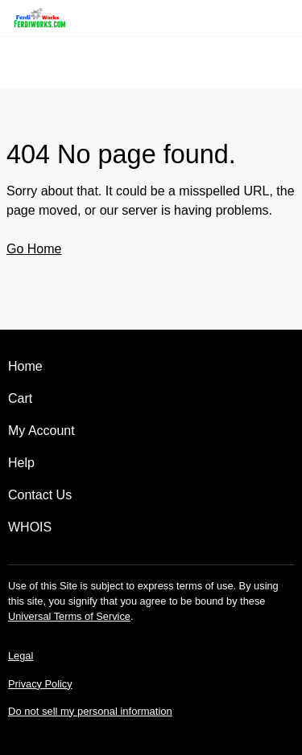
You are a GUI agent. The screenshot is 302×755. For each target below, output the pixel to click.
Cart (20, 398)
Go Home (33, 249)
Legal (20, 656)
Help (21, 463)
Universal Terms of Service (69, 616)
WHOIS (30, 527)
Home (25, 366)
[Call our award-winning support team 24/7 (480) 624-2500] (263, 18)
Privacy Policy (40, 684)
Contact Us (40, 495)
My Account (41, 430)
